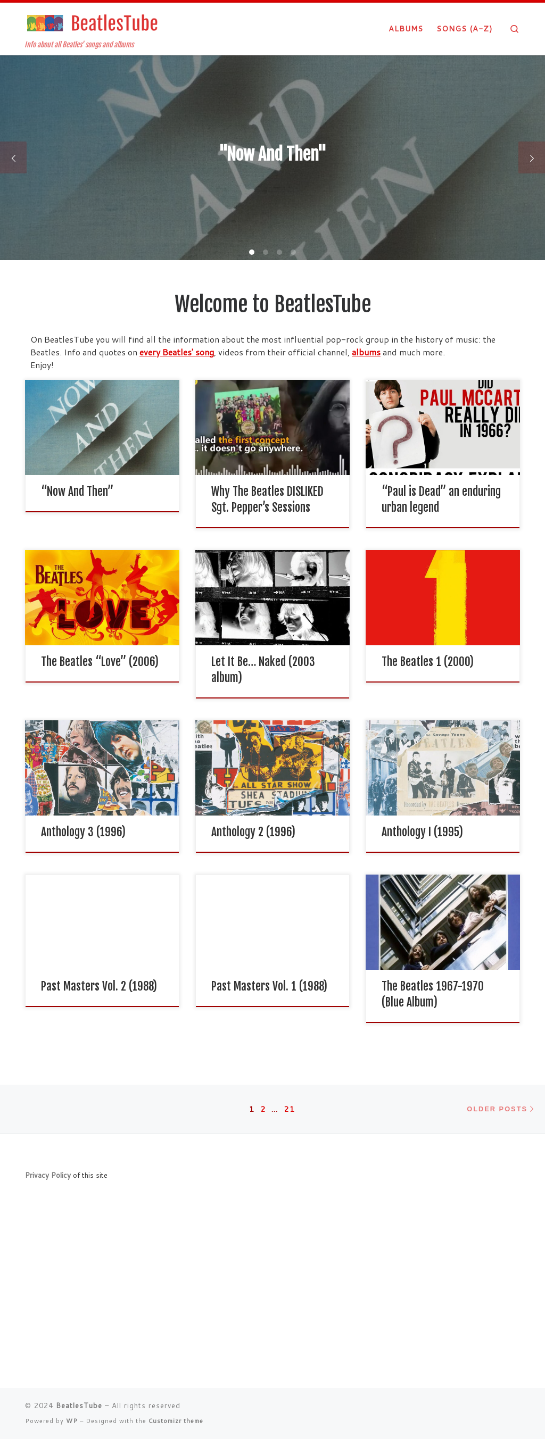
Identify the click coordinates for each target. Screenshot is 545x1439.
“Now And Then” (77, 491)
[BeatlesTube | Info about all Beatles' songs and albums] (91, 22)
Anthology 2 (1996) (253, 832)
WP (72, 1421)
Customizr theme (175, 1421)
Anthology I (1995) (422, 832)
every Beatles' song (176, 352)
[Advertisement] (272, 1300)
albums (366, 352)
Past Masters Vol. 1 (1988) (269, 986)
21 (289, 1108)
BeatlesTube (79, 1405)
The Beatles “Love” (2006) (100, 661)
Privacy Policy (48, 1175)
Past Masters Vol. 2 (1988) (99, 986)
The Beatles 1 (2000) (428, 661)
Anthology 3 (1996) (83, 832)
